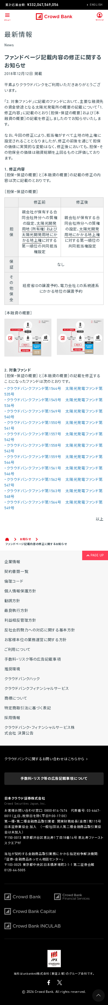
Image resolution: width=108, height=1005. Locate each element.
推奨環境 (12, 669)
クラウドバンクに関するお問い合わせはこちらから (46, 759)
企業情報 (12, 562)
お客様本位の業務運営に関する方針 (35, 639)
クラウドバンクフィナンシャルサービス (36, 688)
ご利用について (17, 649)
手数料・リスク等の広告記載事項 (32, 659)
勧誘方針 (12, 600)
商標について (15, 698)
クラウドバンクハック (22, 678)
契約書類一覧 (16, 571)
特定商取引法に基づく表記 (27, 708)
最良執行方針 (16, 610)
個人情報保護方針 (20, 591)
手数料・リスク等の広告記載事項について (53, 778)
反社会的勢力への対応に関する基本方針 (39, 630)
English (96, 5)
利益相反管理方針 (20, 620)
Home (7, 539)
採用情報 (12, 717)
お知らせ (25, 539)
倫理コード (13, 581)
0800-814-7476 (55, 810)
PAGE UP (95, 555)
